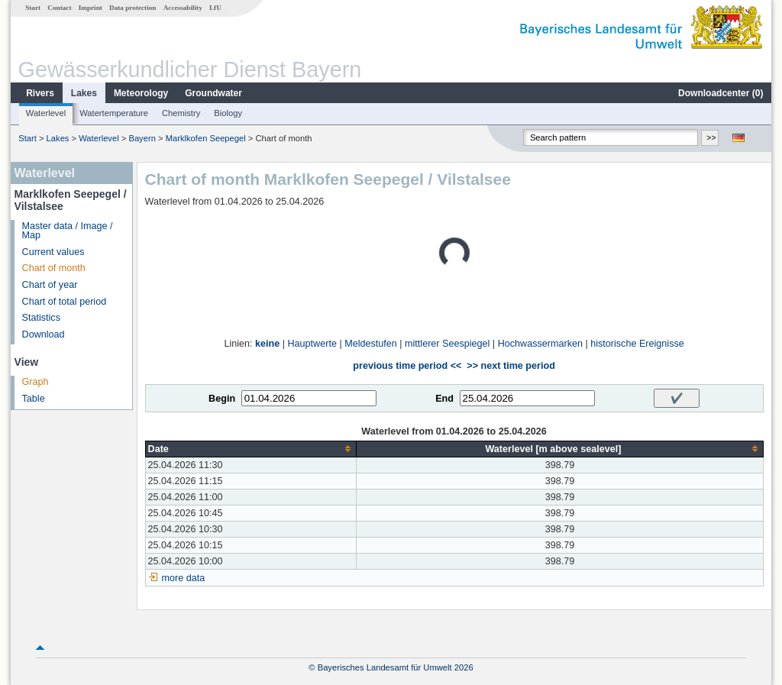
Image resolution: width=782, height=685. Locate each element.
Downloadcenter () (720, 93)
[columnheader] (251, 449)
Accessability (182, 7)
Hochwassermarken (540, 343)
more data (183, 578)
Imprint (90, 7)
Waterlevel (46, 113)
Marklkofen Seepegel (206, 138)
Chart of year (50, 284)
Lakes (84, 93)
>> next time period (510, 365)
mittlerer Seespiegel (447, 343)
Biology (228, 113)
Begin (221, 398)
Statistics (41, 317)
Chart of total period (64, 301)
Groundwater (213, 93)
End (444, 398)
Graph (35, 381)
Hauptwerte (312, 343)
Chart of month (54, 268)
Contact (59, 7)
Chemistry (181, 113)
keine (267, 343)
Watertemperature (113, 113)
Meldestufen (370, 343)
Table (33, 398)
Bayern (141, 138)
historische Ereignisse (637, 343)
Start (32, 7)
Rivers (40, 93)
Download (43, 334)
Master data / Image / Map (67, 231)
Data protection (132, 7)
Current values (53, 252)
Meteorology (141, 93)
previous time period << (407, 365)
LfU (215, 7)
